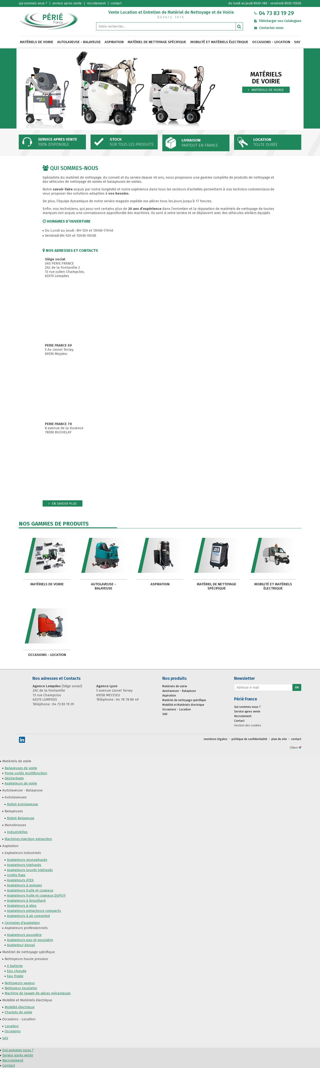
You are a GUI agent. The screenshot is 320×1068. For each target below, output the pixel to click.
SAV (297, 42)
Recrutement (242, 716)
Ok (297, 687)
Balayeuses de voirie (21, 768)
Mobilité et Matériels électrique (219, 42)
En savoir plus (64, 504)
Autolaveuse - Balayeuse (79, 42)
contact (296, 739)
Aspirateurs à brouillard (26, 900)
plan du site (279, 739)
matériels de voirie (267, 90)
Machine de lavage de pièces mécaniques (38, 993)
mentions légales (215, 739)
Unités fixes (16, 875)
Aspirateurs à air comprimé (28, 916)
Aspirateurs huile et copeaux (30, 890)
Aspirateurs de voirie (21, 783)
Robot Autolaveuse (22, 804)
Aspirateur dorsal (21, 945)
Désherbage (14, 778)
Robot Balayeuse (20, 818)
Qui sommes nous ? (247, 707)
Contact (239, 720)
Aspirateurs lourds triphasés (30, 870)
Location (12, 1026)
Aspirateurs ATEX (20, 880)
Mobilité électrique (20, 1007)
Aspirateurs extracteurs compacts (34, 911)
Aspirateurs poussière (24, 935)
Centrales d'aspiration (22, 923)
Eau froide (15, 976)
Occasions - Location (271, 42)
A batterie (15, 966)
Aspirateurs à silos (21, 906)
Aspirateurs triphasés (24, 865)
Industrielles (17, 832)
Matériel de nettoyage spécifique (157, 42)
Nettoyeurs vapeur (20, 983)
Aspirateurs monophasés (27, 860)
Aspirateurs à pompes (24, 885)
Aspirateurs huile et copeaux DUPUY (36, 895)
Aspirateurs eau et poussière (30, 940)
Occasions (13, 1031)
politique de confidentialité (249, 739)
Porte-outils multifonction (26, 773)
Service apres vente (247, 711)
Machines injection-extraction (28, 839)
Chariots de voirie (18, 1012)
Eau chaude (16, 971)
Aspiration (114, 42)
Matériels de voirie (36, 42)
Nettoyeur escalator (21, 988)
